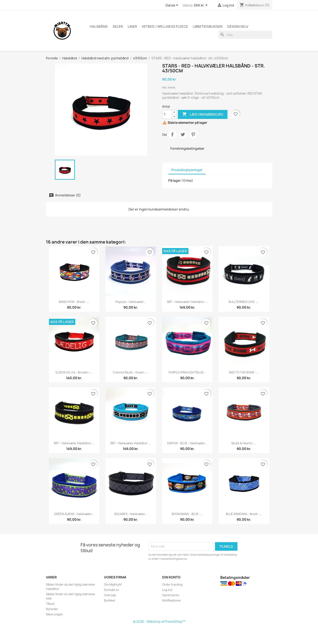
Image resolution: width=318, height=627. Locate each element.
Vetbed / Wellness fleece (165, 26)
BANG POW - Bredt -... (74, 302)
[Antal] (167, 114)
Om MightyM (112, 584)
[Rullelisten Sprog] (172, 5)
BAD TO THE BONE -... (244, 372)
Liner (132, 26)
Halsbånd (99, 26)
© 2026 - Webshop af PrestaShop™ (159, 621)
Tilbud (50, 604)
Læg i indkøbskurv (202, 114)
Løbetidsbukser (208, 26)
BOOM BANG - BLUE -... (187, 514)
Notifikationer (171, 600)
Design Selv (237, 26)
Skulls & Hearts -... (243, 443)
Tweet (183, 134)
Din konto (171, 577)
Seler (118, 26)
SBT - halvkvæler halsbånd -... (187, 302)
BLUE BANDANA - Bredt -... (244, 514)
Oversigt (110, 595)
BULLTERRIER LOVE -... (244, 302)
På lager (174, 180)
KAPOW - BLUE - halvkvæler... (187, 443)
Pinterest (193, 134)
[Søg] (245, 35)
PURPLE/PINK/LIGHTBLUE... (187, 372)
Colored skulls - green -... (130, 372)
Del (172, 134)
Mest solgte (54, 614)
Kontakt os (111, 590)
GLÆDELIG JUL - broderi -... (74, 372)
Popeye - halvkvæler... (130, 302)
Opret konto (170, 595)
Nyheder (52, 609)
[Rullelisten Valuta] (201, 5)
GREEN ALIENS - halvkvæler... (74, 514)
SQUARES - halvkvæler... (130, 514)
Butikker (109, 600)
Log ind (167, 590)
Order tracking (172, 584)
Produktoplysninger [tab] (187, 170)
